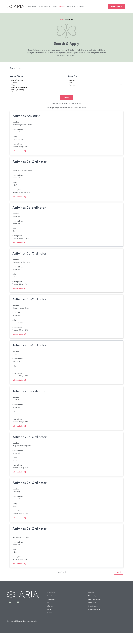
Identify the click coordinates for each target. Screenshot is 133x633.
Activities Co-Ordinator (29, 162)
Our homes (32, 6)
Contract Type (72, 76)
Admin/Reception (38, 80)
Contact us (81, 6)
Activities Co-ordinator (29, 207)
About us (71, 6)
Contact (49, 613)
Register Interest (65, 55)
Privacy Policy (92, 596)
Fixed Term (95, 85)
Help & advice (44, 6)
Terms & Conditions (93, 606)
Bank (95, 82)
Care (38, 85)
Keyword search (15, 68)
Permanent (95, 80)
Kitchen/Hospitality (38, 90)
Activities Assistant (26, 116)
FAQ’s (49, 603)
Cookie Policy (92, 603)
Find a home (116, 6)
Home (62, 19)
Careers (62, 6)
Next (118, 572)
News (55, 6)
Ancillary (38, 82)
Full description (19, 151)
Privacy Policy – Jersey (94, 599)
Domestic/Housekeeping (38, 87)
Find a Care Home (52, 596)
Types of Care (51, 599)
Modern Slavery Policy (94, 609)
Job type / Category (17, 76)
